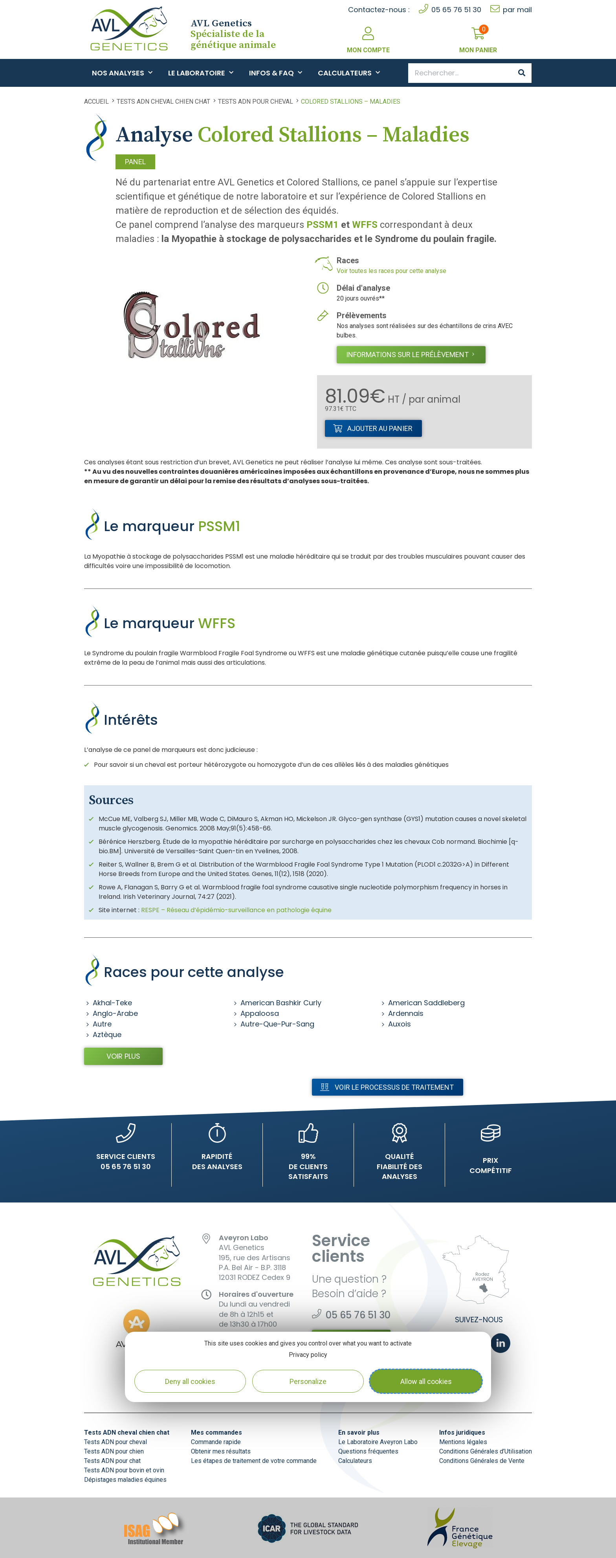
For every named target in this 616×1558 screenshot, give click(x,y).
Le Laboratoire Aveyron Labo (378, 1442)
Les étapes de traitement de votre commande (254, 1461)
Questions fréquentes (368, 1451)
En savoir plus (359, 1432)
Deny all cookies (190, 1381)
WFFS (365, 224)
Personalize (308, 1381)
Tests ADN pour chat (112, 1461)
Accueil (96, 102)
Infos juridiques (462, 1432)
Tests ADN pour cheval (255, 102)
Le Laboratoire (200, 72)
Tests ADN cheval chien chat (163, 102)
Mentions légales (463, 1442)
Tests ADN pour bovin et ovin (124, 1470)
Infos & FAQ (275, 72)
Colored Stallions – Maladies (350, 102)
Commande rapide (216, 1442)
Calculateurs (349, 72)
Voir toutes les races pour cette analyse (391, 271)
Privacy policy (308, 1354)
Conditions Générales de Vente (481, 1461)
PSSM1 (322, 224)
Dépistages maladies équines (125, 1479)
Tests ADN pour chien (114, 1451)
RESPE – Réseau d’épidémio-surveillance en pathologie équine (236, 910)
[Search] (522, 73)
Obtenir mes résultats (221, 1451)
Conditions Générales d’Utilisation (485, 1451)
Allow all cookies (426, 1381)
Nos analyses (122, 72)
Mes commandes (216, 1432)
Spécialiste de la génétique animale (233, 34)
